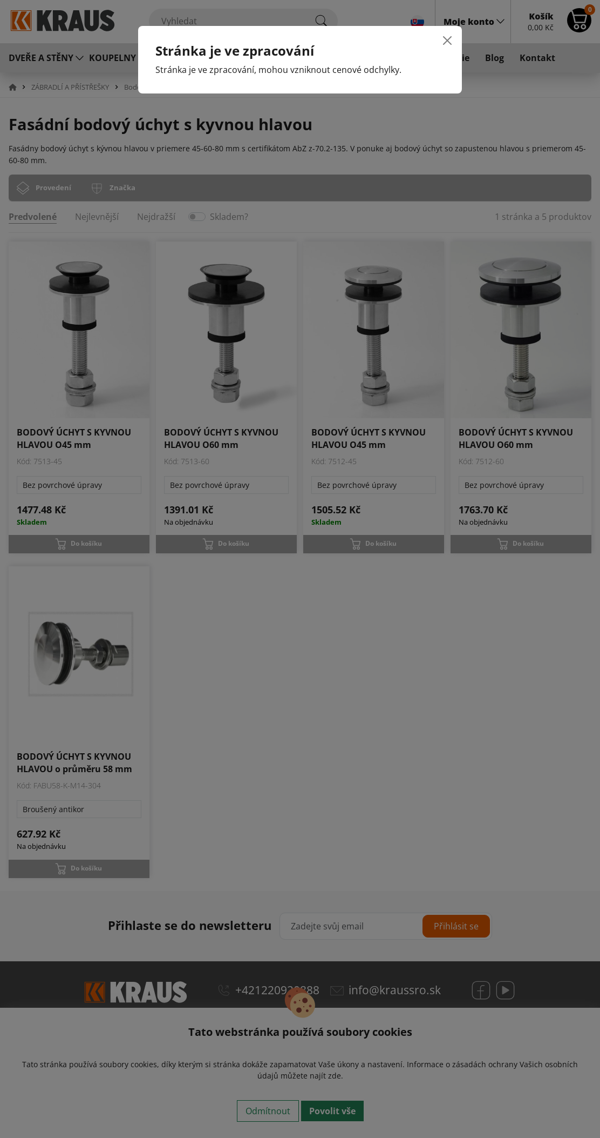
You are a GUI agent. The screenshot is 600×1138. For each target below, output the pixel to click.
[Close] (447, 40)
